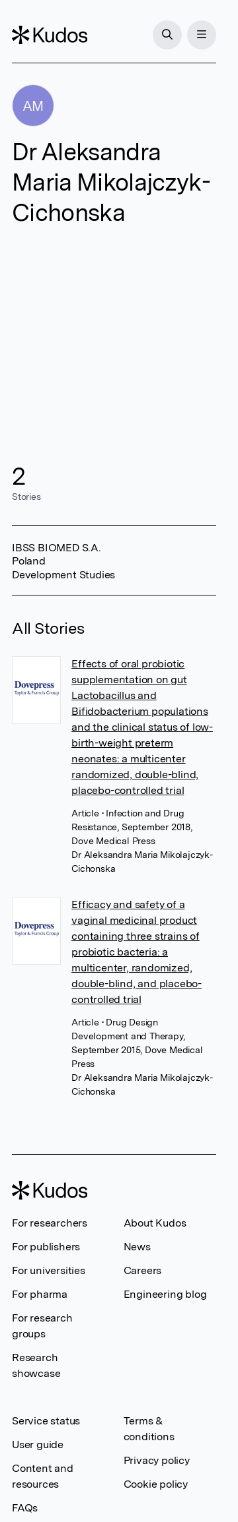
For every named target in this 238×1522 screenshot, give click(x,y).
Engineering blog (165, 1294)
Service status (46, 1421)
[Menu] (201, 34)
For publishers (46, 1246)
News (137, 1246)
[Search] (167, 34)
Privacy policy (157, 1460)
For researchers (49, 1223)
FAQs (25, 1508)
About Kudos (155, 1223)
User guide (37, 1444)
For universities (48, 1270)
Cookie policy (156, 1484)
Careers (143, 1270)
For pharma (39, 1294)
